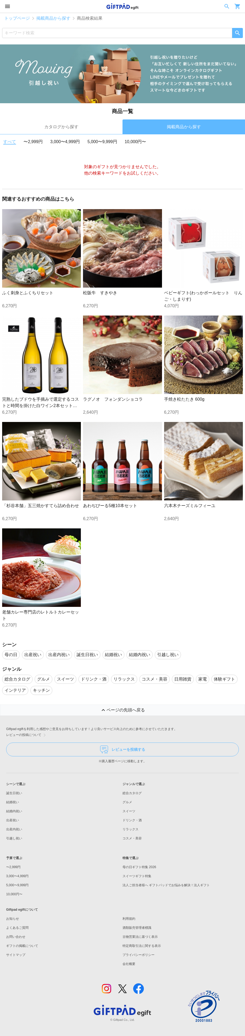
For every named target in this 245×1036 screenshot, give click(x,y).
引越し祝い (14, 838)
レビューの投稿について (27, 735)
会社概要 (128, 964)
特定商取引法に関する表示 (141, 946)
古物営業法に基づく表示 (140, 937)
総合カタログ (132, 793)
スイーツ (128, 811)
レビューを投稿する (122, 749)
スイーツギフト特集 (136, 876)
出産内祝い (14, 829)
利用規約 (128, 919)
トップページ (17, 18)
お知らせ (12, 919)
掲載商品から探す (53, 18)
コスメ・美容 (132, 838)
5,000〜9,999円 (102, 141)
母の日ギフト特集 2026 (139, 867)
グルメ (127, 802)
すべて (9, 141)
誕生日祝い (14, 793)
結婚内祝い (14, 811)
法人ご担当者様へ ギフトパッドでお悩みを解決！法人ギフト (166, 885)
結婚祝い (12, 802)
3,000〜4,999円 (65, 141)
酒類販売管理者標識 (136, 928)
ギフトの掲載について (22, 946)
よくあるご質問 (17, 928)
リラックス (130, 829)
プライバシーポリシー (138, 955)
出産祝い (12, 820)
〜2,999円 (33, 141)
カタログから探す (61, 127)
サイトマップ (15, 955)
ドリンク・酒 (132, 820)
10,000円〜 (135, 141)
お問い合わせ (15, 937)
